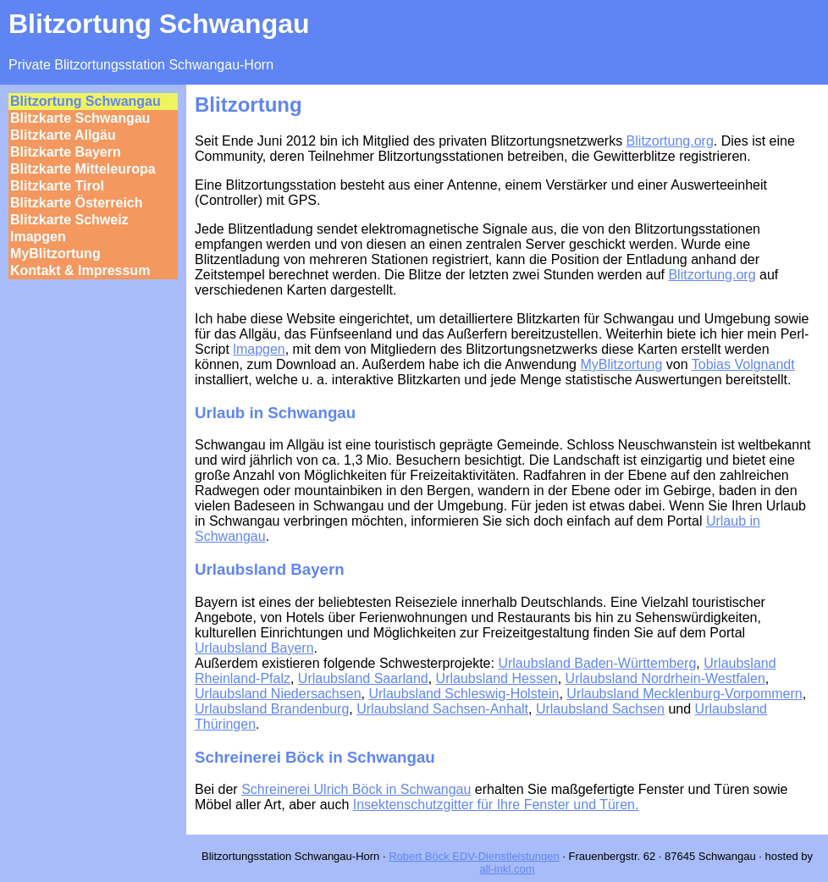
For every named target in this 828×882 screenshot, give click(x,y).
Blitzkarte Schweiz (69, 219)
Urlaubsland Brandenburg (272, 709)
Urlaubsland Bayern (254, 648)
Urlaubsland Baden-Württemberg (597, 663)
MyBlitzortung (55, 253)
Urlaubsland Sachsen (600, 709)
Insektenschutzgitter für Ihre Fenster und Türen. (496, 804)
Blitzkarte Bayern (65, 152)
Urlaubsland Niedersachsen (278, 693)
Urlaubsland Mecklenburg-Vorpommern (684, 693)
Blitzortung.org (670, 141)
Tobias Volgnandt (743, 364)
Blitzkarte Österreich (76, 203)
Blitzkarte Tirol (57, 186)
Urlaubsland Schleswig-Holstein (463, 693)
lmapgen (38, 236)
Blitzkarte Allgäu (63, 135)
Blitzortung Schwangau (85, 101)
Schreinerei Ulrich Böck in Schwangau (356, 789)
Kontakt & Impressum (80, 270)
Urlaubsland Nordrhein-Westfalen (665, 678)
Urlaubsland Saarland (363, 678)
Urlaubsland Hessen (497, 678)
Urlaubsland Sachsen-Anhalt (442, 709)
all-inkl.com (506, 869)
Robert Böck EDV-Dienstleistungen (474, 856)
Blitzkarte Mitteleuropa (83, 169)
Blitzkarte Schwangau (80, 118)
